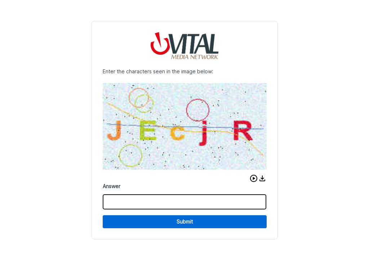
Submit (185, 221)
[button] (253, 178)
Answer (111, 186)
